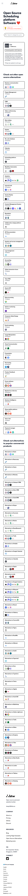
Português (5, 891)
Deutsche (5, 873)
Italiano (5, 885)
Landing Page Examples (13, 835)
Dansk (4, 871)
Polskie (4, 889)
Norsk (4, 869)
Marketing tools (11, 841)
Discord (8, 823)
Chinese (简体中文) (7, 883)
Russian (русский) (7, 893)
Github (8, 820)
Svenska (5, 877)
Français (5, 879)
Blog (7, 833)
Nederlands (6, 875)
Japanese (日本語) (7, 887)
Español (5, 881)
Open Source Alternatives (14, 838)
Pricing (8, 818)
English (5, 867)
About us (9, 815)
